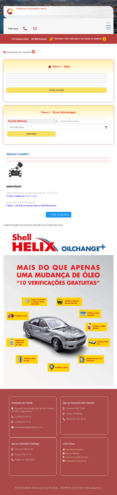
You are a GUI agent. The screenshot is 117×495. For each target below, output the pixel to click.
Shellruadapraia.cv (93, 488)
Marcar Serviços (71, 453)
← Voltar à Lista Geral (58, 214)
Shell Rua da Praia (40, 488)
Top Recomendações (73, 449)
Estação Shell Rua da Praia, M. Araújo (31, 9)
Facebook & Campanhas (75, 461)
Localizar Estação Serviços (75, 457)
